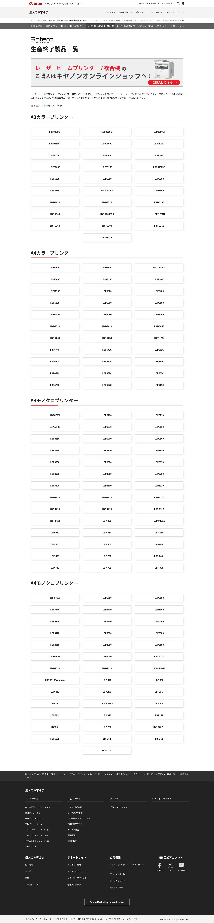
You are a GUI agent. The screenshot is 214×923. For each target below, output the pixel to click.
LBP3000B (55, 656)
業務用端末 (72, 835)
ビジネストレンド (155, 12)
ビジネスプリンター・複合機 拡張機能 (106, 20)
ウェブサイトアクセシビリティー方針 (121, 919)
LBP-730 (107, 567)
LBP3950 (159, 450)
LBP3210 (54, 644)
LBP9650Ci (54, 143)
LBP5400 (159, 291)
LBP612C (107, 385)
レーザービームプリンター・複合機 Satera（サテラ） (115, 774)
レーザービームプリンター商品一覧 (101, 26)
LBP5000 (159, 314)
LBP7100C (159, 279)
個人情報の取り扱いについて (90, 919)
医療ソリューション (33, 818)
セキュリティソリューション (37, 835)
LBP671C (159, 349)
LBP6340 (54, 609)
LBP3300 (159, 633)
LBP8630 (107, 426)
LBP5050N (55, 314)
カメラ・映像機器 (75, 807)
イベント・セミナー (175, 12)
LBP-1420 (55, 520)
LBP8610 (54, 438)
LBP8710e (55, 426)
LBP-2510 (55, 326)
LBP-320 (159, 703)
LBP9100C (55, 167)
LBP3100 (159, 644)
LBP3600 (54, 485)
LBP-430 (55, 691)
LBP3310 (107, 633)
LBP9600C (107, 143)
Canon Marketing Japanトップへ (107, 902)
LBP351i (159, 691)
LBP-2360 (159, 202)
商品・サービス (125, 12)
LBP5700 (159, 178)
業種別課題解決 (36, 26)
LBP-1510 (159, 509)
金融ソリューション (33, 812)
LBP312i (55, 715)
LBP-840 (159, 544)
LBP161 (159, 738)
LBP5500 (107, 291)
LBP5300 (54, 302)
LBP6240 (54, 621)
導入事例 (140, 12)
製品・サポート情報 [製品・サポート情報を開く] (147, 3)
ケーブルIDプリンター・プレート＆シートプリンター (176, 20)
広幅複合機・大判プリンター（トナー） (138, 20)
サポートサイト (77, 857)
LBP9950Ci (54, 131)
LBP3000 (107, 656)
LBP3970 (107, 450)
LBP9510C (55, 155)
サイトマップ (45, 919)
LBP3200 (107, 644)
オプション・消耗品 (145, 26)
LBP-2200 (107, 225)
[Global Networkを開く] (183, 3)
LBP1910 (159, 485)
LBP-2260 (55, 225)
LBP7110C (107, 279)
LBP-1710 (159, 497)
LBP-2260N (159, 214)
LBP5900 (54, 178)
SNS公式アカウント (170, 857)
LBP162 (107, 738)
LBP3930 (54, 462)
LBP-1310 (159, 656)
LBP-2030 (107, 338)
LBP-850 (107, 544)
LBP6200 (159, 621)
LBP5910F (107, 167)
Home (28, 774)
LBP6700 (107, 597)
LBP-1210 (55, 668)
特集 (27, 878)
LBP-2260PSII (107, 214)
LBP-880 (159, 532)
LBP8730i (55, 415)
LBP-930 (55, 532)
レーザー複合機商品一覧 (126, 26)
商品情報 (29, 864)
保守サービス (161, 26)
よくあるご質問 (74, 864)
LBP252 (159, 715)
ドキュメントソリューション (37, 840)
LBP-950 (107, 520)
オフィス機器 (73, 829)
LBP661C (159, 361)
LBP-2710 (107, 202)
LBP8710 (159, 415)
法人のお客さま (38, 12)
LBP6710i (55, 597)
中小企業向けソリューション (37, 807)
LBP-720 (159, 567)
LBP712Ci (159, 338)
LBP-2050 (159, 326)
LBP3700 (159, 473)
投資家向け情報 (116, 887)
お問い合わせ (31, 919)
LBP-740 (55, 567)
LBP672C (107, 349)
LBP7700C (55, 267)
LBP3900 (54, 473)
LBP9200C (159, 155)
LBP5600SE (107, 190)
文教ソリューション (33, 824)
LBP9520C (159, 143)
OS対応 (172, 26)
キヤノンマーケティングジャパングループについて (127, 866)
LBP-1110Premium (55, 680)
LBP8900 (107, 438)
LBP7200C (55, 279)
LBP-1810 (107, 497)
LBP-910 (107, 532)
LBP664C (55, 361)
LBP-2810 (55, 202)
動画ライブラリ (51, 26)
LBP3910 (159, 462)
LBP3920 (107, 462)
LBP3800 (107, 473)
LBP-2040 (55, 338)
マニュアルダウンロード (77, 871)
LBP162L (54, 738)
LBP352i (107, 691)
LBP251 (55, 727)
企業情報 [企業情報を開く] (166, 3)
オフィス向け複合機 (38, 20)
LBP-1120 (107, 668)
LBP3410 (54, 633)
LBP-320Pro (107, 703)
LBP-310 (107, 715)
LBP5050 (107, 314)
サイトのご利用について (64, 919)
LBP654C (55, 373)
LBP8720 (107, 415)
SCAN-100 (107, 750)
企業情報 (115, 857)
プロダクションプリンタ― (78, 818)
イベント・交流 (31, 884)
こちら (44, 105)
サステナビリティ (117, 880)
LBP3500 (107, 485)
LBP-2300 (55, 214)
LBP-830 (55, 556)
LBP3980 (54, 450)
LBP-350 (55, 703)
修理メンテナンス (75, 884)
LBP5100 (159, 302)
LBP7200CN (159, 267)
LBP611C (159, 385)
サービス (29, 871)
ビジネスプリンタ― (76, 812)
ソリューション (108, 12)
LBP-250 (107, 727)
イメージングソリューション (37, 829)
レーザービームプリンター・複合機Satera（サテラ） (69, 20)
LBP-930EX (159, 520)
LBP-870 (55, 544)
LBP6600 (159, 597)
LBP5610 (54, 190)
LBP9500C (107, 155)
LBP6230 (107, 621)
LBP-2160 (159, 225)
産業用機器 (72, 840)
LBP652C (107, 373)
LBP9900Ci (107, 131)
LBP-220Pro (159, 727)
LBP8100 (159, 438)
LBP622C (55, 385)
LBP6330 (107, 609)
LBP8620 (159, 426)
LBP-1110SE (159, 668)
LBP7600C (107, 267)
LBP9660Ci (159, 131)
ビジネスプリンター (78, 774)
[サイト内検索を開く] (178, 3)
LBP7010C (55, 291)
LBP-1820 (55, 497)
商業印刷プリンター (76, 824)
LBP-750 (107, 556)
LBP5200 (107, 302)
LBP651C (159, 373)
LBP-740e (159, 556)
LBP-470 (107, 680)
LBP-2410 (107, 326)
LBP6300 (159, 609)
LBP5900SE (159, 167)
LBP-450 (159, 680)
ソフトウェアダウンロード (78, 878)
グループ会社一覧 (117, 874)
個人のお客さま (34, 857)
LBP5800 (107, 178)
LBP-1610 (107, 509)
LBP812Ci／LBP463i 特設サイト (72, 26)
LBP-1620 (55, 509)
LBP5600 (159, 190)
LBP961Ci (107, 237)
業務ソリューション (33, 846)
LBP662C (107, 361)
